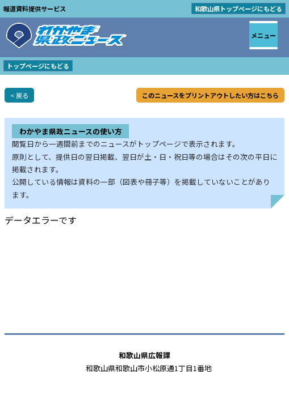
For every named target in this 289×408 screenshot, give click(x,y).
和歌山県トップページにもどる (238, 8)
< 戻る (19, 95)
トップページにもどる (38, 65)
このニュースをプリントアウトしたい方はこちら (210, 95)
